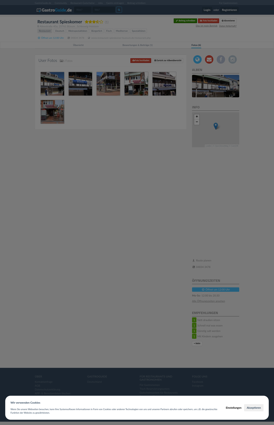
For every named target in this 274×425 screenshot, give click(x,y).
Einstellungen (233, 407)
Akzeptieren (254, 407)
